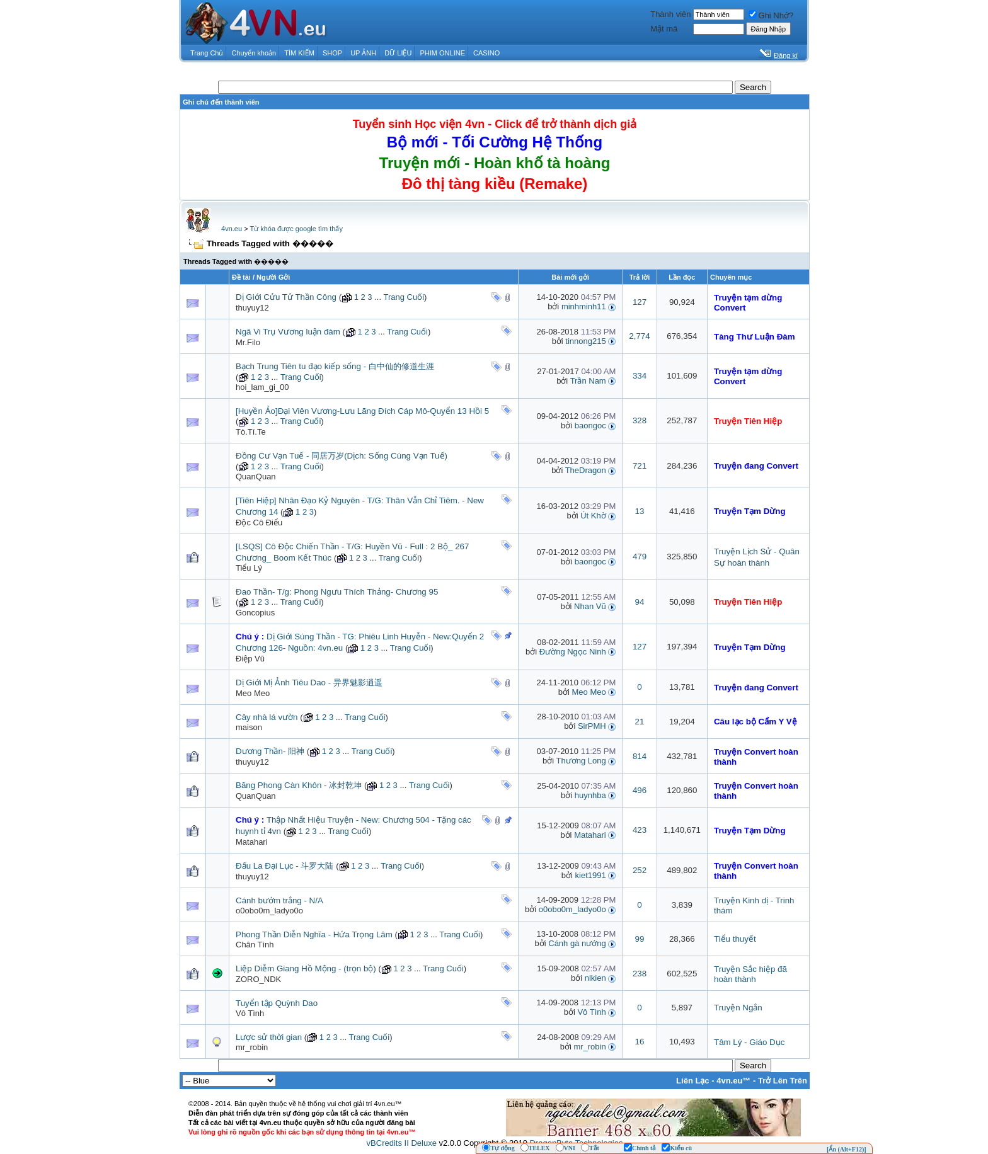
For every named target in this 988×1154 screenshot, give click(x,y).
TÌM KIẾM (299, 53)
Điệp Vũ (250, 658)
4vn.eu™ (733, 1080)
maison (249, 727)
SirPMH (592, 726)
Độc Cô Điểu (259, 522)
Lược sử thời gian (269, 1037)
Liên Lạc (692, 1080)
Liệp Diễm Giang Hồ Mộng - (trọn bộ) (306, 968)
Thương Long (581, 760)
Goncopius (255, 612)
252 (639, 870)
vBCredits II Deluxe (402, 1143)
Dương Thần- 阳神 (270, 751)
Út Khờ (593, 515)
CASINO (486, 53)
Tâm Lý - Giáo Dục (749, 1042)
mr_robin (252, 1047)
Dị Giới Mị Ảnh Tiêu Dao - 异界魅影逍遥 (309, 682)
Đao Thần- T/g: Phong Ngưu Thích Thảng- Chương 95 (337, 592)
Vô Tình (250, 1013)
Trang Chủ (206, 53)
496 (639, 790)
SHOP (332, 53)
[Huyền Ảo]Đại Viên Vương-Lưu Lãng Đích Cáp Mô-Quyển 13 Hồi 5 (362, 411)
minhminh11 (583, 306)
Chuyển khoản (254, 53)
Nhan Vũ (590, 606)
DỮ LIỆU (397, 53)
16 (640, 1041)
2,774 (639, 336)
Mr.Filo (248, 342)
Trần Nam (588, 381)
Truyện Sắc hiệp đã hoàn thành (750, 974)
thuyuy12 (252, 307)
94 (640, 602)
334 (639, 375)
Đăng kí (786, 55)
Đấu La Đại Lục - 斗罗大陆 (284, 866)
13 (640, 511)
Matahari (252, 842)
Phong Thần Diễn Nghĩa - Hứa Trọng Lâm (314, 934)
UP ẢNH (363, 53)
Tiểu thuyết (735, 939)
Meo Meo (253, 693)
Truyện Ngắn (738, 1007)
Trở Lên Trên (782, 1080)
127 (639, 302)
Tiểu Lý (249, 568)
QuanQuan (256, 476)
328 (639, 420)
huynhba (590, 795)
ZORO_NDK (258, 979)
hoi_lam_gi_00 (262, 387)
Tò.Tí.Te (251, 432)
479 (639, 556)
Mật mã (663, 28)
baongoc (590, 425)
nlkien (595, 978)
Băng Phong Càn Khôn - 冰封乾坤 (299, 785)
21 (640, 721)
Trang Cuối (403, 297)
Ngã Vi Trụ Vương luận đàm (288, 331)
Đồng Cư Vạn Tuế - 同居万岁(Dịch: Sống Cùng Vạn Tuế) (341, 455)
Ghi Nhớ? (771, 15)
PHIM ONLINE (442, 53)
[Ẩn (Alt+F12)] (846, 1149)
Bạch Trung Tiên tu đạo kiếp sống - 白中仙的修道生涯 (335, 366)
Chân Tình (254, 944)
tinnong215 (585, 341)
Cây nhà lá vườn (267, 717)
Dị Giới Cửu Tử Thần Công (286, 297)
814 (639, 756)
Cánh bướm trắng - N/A (279, 900)
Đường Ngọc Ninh (572, 651)
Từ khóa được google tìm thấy (296, 228)
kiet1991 (590, 875)
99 (640, 939)
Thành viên (670, 14)
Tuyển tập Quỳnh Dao (277, 1003)
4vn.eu (231, 228)
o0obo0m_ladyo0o (269, 910)
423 (639, 830)
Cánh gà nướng (577, 943)
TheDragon (585, 470)
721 (639, 466)
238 (639, 973)
